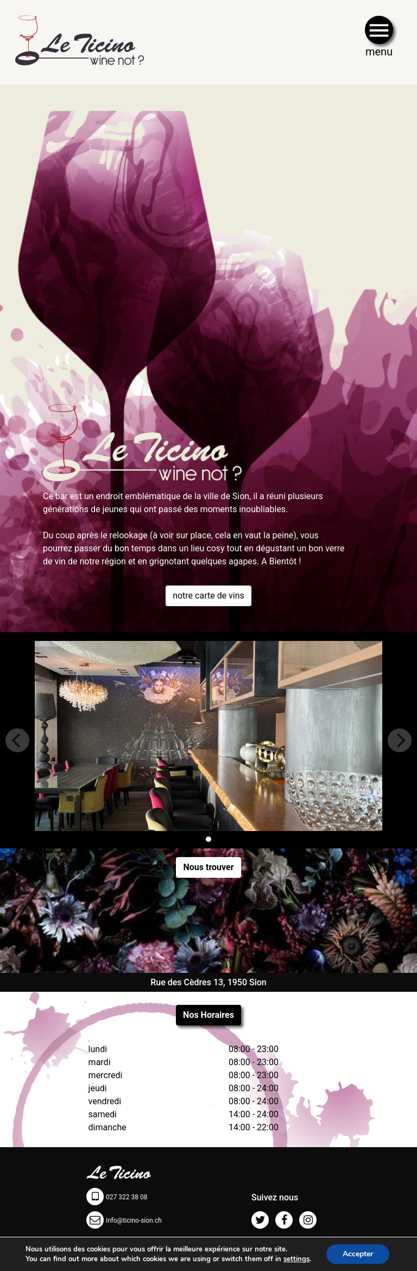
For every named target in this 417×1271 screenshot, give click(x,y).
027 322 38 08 (126, 1197)
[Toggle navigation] (379, 40)
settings (296, 1259)
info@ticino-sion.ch (134, 1220)
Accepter (358, 1254)
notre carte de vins (208, 595)
